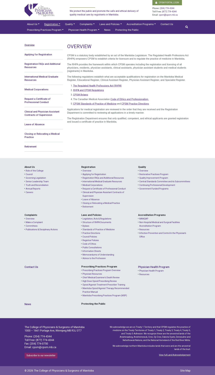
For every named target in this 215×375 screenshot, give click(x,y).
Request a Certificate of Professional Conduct (38, 101)
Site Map (185, 370)
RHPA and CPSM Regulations (88, 90)
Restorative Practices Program (153, 174)
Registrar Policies (91, 240)
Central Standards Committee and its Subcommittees (164, 181)
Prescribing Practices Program (44, 29)
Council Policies (90, 237)
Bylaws (86, 226)
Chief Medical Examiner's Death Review (101, 277)
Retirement (30, 146)
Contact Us (167, 24)
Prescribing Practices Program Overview (102, 270)
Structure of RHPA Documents (97, 222)
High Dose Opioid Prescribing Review (100, 281)
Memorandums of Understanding (98, 255)
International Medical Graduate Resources (41, 78)
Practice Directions (91, 233)
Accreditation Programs (140, 24)
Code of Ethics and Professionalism (129, 99)
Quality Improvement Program (153, 178)
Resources (144, 229)
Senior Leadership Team (37, 181)
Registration (51, 24)
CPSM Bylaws (80, 94)
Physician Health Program (82, 29)
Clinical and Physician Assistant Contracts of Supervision (42, 113)
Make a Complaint (34, 222)
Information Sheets (92, 251)
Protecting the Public (127, 29)
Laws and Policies (109, 24)
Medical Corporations (36, 89)
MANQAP (143, 219)
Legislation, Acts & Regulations (97, 219)
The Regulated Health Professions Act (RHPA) (97, 85)
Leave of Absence (34, 124)
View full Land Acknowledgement (174, 355)
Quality (69, 24)
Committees (32, 226)
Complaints (86, 24)
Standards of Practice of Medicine (99, 229)
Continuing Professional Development (157, 185)
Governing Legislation (36, 178)
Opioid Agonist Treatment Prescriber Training (104, 285)
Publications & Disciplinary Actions (42, 229)
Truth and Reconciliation (37, 185)
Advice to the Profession (94, 258)
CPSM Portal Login (167, 2)
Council (29, 174)
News (107, 29)
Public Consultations (92, 247)
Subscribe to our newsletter (40, 355)
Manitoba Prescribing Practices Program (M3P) (105, 295)
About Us (32, 24)
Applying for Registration (38, 54)
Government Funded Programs (154, 189)
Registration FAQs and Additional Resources (42, 66)
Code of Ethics (89, 244)
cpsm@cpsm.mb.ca (168, 15)
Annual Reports (33, 189)
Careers (29, 192)
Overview (30, 45)
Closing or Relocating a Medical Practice (42, 135)
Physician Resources (92, 274)
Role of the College (35, 171)
